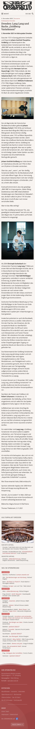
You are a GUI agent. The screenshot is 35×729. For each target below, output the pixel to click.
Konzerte (17, 18)
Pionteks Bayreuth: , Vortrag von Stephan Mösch (18, 618)
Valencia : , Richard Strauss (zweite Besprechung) (16, 606)
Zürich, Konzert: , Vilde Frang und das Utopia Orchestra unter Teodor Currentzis (18, 640)
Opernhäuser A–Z (7, 694)
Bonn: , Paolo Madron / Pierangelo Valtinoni (16, 582)
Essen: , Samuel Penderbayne (14, 647)
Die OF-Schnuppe (6, 700)
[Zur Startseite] (17, 5)
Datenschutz (14, 714)
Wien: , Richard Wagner (16, 591)
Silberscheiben (6, 697)
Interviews (21, 691)
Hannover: (12, 656)
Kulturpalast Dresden (8, 21)
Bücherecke (17, 694)
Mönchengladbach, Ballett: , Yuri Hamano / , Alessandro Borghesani (17, 610)
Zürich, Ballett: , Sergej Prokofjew (18, 643)
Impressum (5, 714)
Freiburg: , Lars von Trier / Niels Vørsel (17, 586)
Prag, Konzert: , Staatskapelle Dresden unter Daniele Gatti (16, 595)
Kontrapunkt (18, 700)
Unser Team (5, 711)
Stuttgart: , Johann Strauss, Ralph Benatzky (16, 601)
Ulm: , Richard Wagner (17, 578)
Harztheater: (12, 634)
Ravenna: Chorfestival (16, 575)
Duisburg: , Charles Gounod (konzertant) (18, 623)
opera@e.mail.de (12, 681)
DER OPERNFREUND (8, 670)
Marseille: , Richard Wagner (16, 636)
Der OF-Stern (16, 697)
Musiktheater (5, 691)
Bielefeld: (11, 627)
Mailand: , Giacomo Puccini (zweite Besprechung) (16, 630)
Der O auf (8, 719)
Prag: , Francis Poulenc (18, 653)
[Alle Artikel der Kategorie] (18, 532)
